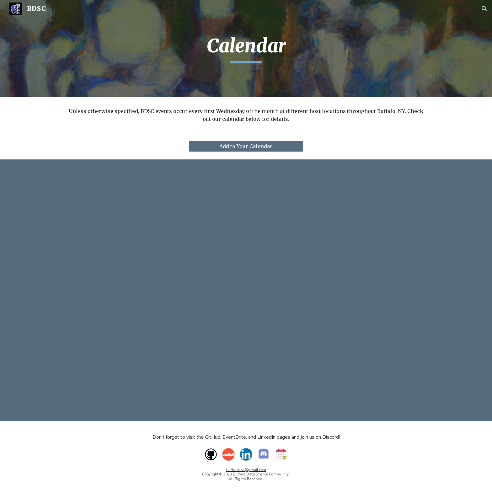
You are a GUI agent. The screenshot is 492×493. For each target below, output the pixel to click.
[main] (246, 48)
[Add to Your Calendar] (246, 146)
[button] (484, 8)
